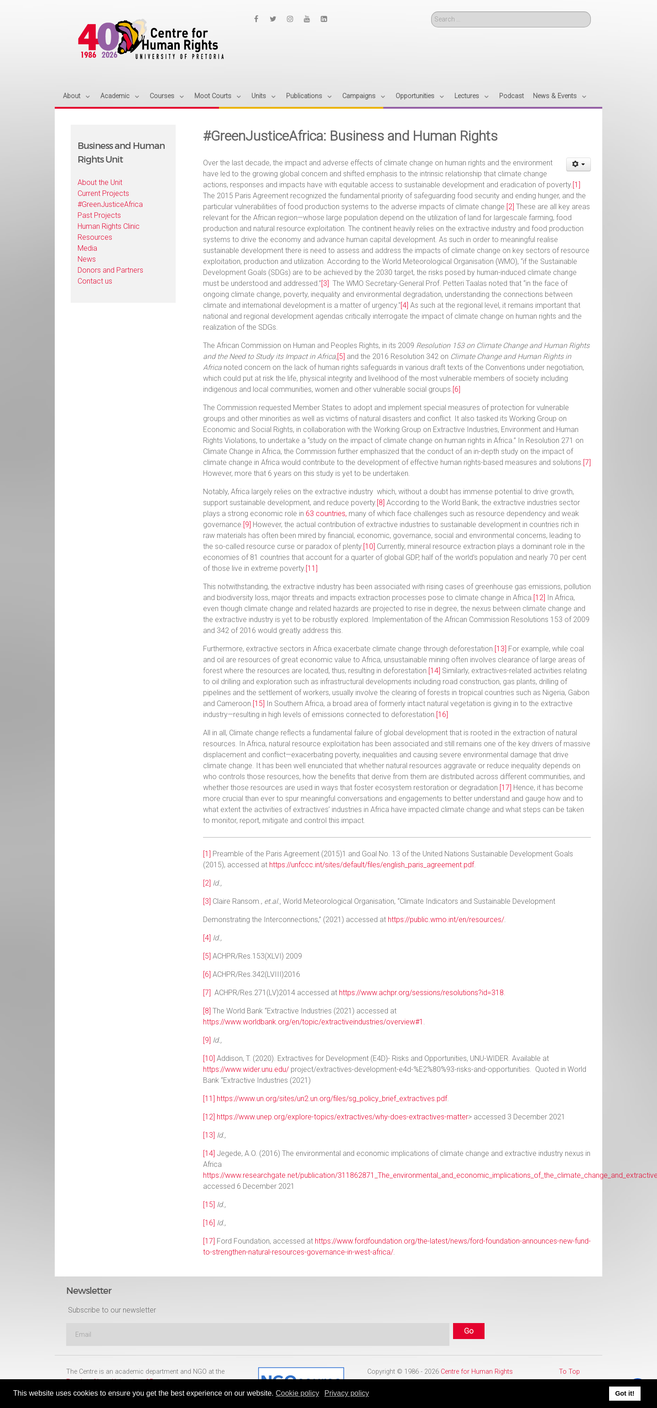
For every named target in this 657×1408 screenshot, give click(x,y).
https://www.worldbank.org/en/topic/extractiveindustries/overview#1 (313, 1022)
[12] (539, 597)
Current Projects (103, 193)
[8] (381, 502)
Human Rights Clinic (109, 226)
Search (431, 11)
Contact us (95, 281)
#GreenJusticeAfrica (110, 204)
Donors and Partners (110, 270)
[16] (442, 714)
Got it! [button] (624, 1393)
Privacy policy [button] (346, 1393)
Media (87, 248)
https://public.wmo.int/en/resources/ (446, 919)
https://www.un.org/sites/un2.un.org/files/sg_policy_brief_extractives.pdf (332, 1098)
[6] (456, 389)
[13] (500, 648)
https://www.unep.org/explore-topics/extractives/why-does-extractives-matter (342, 1117)
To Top (569, 1372)
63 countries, (326, 513)
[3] (325, 283)
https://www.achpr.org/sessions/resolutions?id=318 (421, 992)
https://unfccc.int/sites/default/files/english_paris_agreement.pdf (371, 864)
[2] (510, 206)
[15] (259, 703)
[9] (247, 524)
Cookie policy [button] (297, 1393)
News (87, 259)
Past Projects (99, 215)
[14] (434, 670)
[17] (505, 787)
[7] (587, 462)
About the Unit (100, 182)
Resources (95, 237)
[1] (576, 184)
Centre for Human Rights (477, 1372)
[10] (369, 546)
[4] (404, 305)
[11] (312, 568)
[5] (341, 356)
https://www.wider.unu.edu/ (246, 1069)
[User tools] (578, 164)
